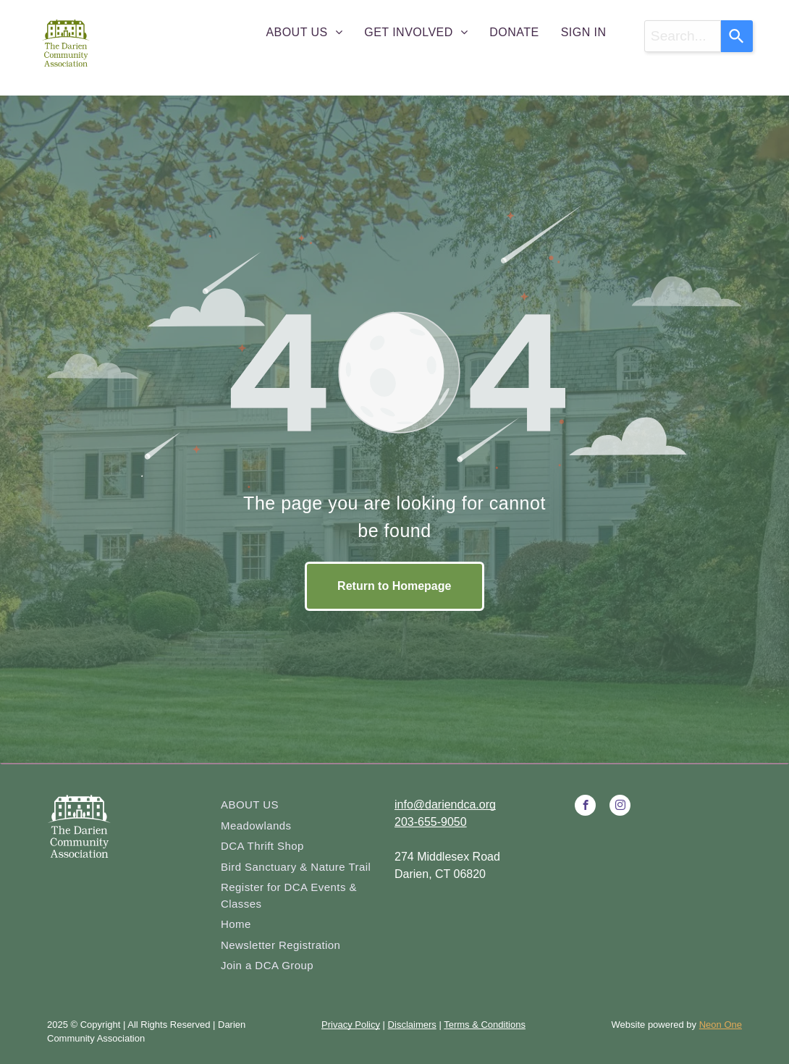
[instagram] (619, 807)
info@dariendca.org (445, 804)
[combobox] (682, 36)
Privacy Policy (350, 1024)
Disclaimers (412, 1024)
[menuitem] (304, 32)
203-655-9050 (430, 822)
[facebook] (585, 807)
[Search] (737, 36)
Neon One (720, 1024)
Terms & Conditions (485, 1024)
